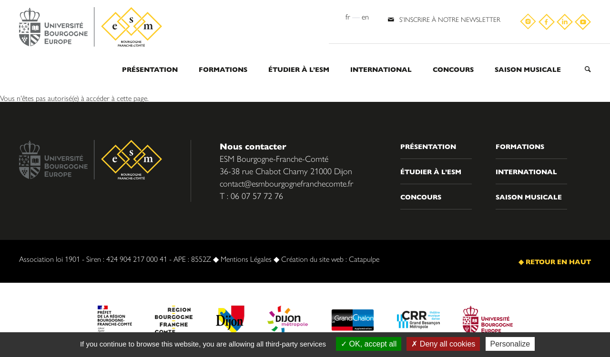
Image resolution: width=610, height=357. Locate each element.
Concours (453, 69)
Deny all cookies (443, 344)
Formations (223, 69)
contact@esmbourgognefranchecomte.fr (286, 183)
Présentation (150, 69)
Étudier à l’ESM (298, 69)
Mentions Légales (246, 258)
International (381, 69)
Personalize (510, 344)
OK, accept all (368, 344)
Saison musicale (528, 69)
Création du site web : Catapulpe (330, 258)
